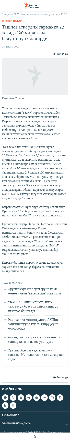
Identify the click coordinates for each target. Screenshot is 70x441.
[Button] (60, 54)
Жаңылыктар (12, 21)
